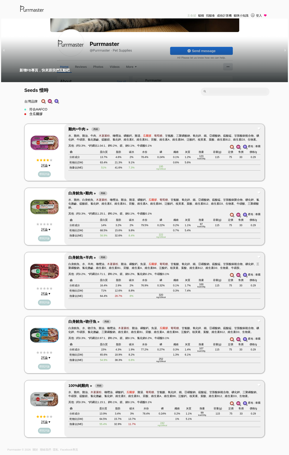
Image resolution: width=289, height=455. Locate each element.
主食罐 (191, 15)
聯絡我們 (45, 449)
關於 (35, 449)
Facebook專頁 (69, 449)
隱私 (55, 449)
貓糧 (201, 15)
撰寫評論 (44, 174)
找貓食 (210, 15)
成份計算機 (224, 15)
